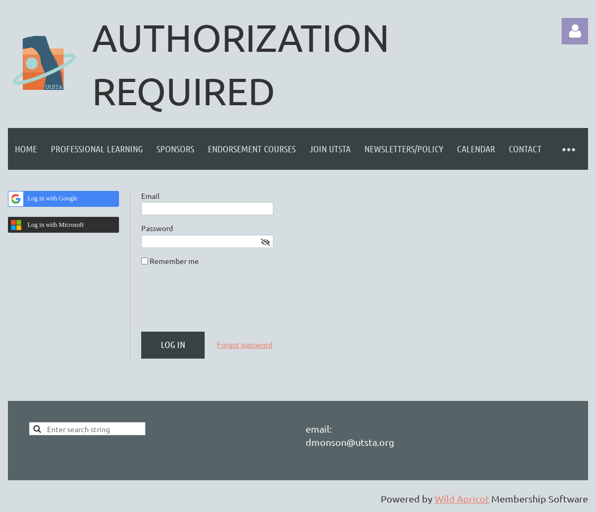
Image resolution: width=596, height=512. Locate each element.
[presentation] (221, 303)
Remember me (174, 261)
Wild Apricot (462, 498)
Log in (575, 31)
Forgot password (244, 344)
